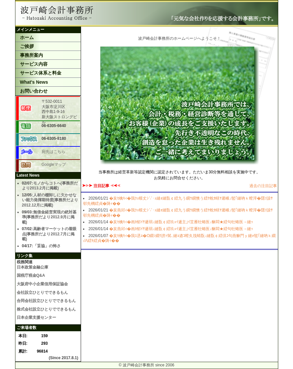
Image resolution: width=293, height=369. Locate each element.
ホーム (27, 37)
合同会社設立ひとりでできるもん (46, 300)
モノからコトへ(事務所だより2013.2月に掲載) (50, 186)
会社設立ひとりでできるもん (42, 292)
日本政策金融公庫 (32, 267)
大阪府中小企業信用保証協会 (42, 284)
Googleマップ (54, 164)
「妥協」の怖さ (47, 246)
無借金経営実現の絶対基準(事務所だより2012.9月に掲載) (49, 217)
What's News (34, 82)
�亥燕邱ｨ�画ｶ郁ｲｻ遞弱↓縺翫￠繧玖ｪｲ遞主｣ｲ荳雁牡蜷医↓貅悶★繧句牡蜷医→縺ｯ (181, 229)
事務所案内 (31, 55)
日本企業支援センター (36, 317)
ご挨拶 (27, 46)
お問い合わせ (34, 91)
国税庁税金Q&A (31, 275)
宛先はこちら (53, 151)
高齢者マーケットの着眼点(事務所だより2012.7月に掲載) (49, 234)
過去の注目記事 (263, 186)
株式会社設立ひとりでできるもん (46, 309)
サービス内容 (34, 64)
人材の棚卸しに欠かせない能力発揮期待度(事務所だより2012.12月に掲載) (50, 200)
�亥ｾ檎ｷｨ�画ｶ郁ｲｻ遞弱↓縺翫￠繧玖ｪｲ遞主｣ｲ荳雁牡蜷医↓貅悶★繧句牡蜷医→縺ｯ (181, 222)
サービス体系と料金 (40, 73)
